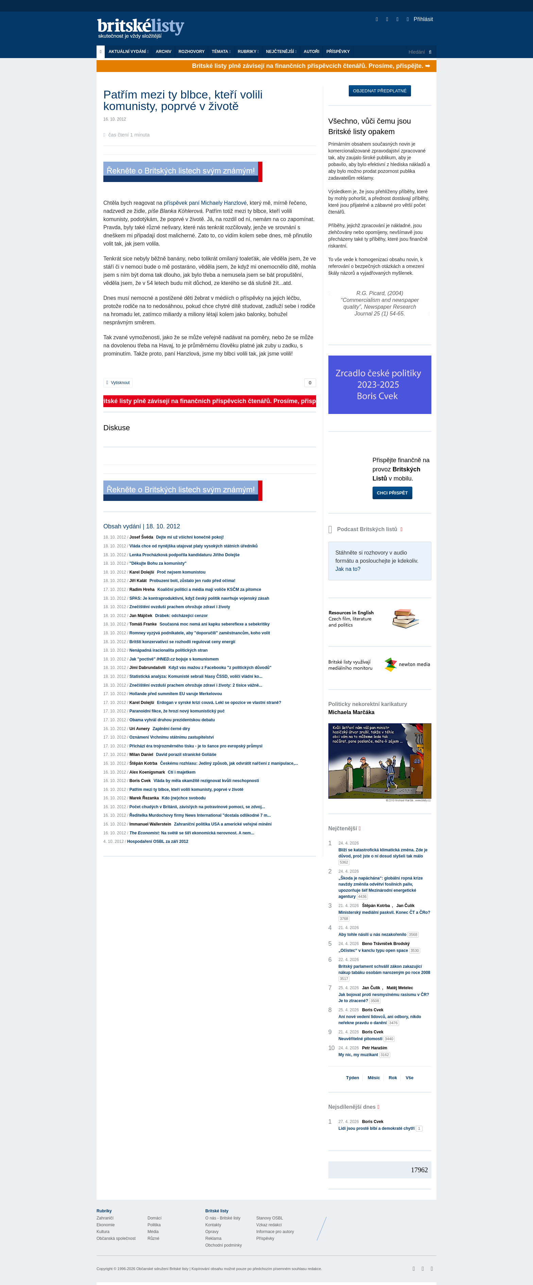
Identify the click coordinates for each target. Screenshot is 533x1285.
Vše (409, 1077)
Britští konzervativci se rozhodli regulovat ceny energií (182, 641)
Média (153, 1231)
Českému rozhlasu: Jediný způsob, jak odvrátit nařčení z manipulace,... (229, 763)
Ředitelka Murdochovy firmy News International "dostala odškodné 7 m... (200, 815)
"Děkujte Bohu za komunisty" (158, 563)
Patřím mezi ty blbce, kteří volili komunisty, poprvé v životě (186, 789)
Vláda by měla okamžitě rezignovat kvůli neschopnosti (206, 780)
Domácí (154, 1218)
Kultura (103, 1231)
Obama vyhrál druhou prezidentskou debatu (172, 720)
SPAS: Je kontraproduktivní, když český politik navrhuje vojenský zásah (199, 598)
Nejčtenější (281, 51)
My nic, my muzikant (365, 1055)
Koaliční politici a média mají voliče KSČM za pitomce (209, 589)
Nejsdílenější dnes (352, 1107)
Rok (393, 1077)
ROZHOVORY (191, 51)
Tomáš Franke (143, 624)
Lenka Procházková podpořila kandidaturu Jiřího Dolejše (185, 555)
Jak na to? (348, 569)
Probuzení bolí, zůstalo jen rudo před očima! (193, 580)
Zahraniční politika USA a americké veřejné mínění (223, 824)
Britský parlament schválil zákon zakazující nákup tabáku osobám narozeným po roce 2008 (384, 973)
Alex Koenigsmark (147, 772)
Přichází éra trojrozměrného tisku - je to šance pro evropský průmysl (196, 746)
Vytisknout (118, 382)
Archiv (163, 51)
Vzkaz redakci (269, 1225)
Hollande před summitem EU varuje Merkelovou (176, 693)
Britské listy (144, 29)
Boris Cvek (140, 780)
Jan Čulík (405, 905)
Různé (153, 1238)
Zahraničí (105, 1218)
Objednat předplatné (380, 90)
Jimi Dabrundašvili (148, 667)
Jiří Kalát (138, 580)
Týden (352, 1077)
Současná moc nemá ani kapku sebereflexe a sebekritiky (215, 624)
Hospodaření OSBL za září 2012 (157, 841)
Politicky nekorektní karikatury (367, 708)
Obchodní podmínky (223, 1245)
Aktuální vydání (128, 51)
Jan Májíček (141, 615)
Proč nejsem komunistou (181, 572)
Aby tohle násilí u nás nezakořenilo (379, 935)
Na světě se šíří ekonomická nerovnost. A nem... (192, 833)
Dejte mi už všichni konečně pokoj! (190, 537)
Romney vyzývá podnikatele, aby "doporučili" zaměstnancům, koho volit (200, 633)
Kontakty (213, 1225)
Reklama (213, 1238)
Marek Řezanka (144, 798)
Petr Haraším (374, 1048)
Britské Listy (382, 1223)
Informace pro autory (275, 1231)
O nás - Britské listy (222, 1218)
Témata (221, 51)
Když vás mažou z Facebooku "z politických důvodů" (220, 667)
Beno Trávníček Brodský (386, 943)
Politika (154, 1225)
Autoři (311, 51)
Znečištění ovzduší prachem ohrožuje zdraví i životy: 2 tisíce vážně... (196, 685)
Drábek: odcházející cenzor (181, 615)
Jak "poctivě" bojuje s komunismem (174, 659)
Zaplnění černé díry (171, 728)
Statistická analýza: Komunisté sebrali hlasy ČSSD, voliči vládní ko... (196, 676)
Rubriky (248, 51)
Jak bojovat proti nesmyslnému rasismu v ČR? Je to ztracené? (384, 998)
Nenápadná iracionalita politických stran (169, 650)
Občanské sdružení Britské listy (162, 1269)
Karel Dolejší (142, 572)
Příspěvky (338, 51)
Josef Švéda (141, 537)
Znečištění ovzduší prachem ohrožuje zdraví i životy (180, 606)
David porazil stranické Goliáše (186, 754)
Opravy (212, 1231)
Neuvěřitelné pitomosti (367, 1039)
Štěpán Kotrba (143, 763)
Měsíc (374, 1077)
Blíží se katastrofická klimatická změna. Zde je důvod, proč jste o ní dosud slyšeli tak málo (383, 856)
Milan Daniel (141, 754)
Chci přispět (392, 492)
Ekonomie (106, 1225)
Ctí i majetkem (181, 772)
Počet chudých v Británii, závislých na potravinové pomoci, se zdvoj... (197, 806)
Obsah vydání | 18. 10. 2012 (141, 526)
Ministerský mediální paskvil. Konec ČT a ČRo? (384, 916)
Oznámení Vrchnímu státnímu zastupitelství (172, 737)
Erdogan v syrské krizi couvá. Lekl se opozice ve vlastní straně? (219, 702)
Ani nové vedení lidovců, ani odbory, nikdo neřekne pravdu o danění (380, 1020)
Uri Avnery (140, 728)
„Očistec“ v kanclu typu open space (379, 951)
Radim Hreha (142, 589)
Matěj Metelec (399, 987)
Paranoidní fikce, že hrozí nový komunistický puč (177, 711)
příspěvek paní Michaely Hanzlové (205, 203)
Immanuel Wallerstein (150, 824)
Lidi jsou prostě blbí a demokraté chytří (381, 1129)
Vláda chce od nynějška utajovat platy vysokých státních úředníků (194, 546)
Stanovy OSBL (269, 1218)
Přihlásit (420, 19)
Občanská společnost (116, 1238)
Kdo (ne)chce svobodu (184, 798)
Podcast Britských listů (363, 529)
